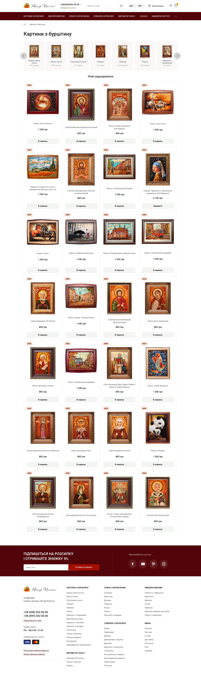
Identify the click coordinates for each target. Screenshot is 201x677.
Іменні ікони (72, 596)
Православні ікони (75, 593)
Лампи (70, 665)
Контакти (149, 643)
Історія (148, 636)
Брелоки (108, 643)
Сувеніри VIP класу (75, 658)
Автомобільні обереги (114, 654)
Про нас (148, 632)
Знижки (143, 16)
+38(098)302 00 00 (69, 4)
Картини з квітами (75, 626)
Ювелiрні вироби (56, 16)
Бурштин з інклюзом (113, 647)
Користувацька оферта (34, 654)
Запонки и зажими (112, 615)
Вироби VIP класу (126, 16)
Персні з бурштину (153, 615)
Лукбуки (148, 650)
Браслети (108, 596)
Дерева (107, 636)
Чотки (147, 604)
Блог (147, 647)
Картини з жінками (75, 622)
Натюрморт (72, 641)
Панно (69, 611)
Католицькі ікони (74, 600)
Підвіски (108, 604)
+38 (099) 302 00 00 (36, 616)
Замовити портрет (161, 16)
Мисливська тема (75, 619)
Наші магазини (155, 6)
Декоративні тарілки (113, 639)
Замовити (157, 205)
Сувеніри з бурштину (103, 16)
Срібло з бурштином (79, 16)
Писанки (108, 665)
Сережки (108, 593)
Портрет (70, 604)
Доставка (149, 639)
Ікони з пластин (74, 662)
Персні (107, 611)
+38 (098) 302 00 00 (36, 612)
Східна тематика (74, 633)
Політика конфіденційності (36, 650)
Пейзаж (70, 607)
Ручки (106, 628)
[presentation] (23, 56)
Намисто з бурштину (154, 593)
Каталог (148, 628)
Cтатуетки (108, 650)
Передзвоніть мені (68, 8)
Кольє (107, 607)
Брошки (107, 600)
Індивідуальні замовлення (79, 645)
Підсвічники (109, 662)
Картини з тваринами (76, 615)
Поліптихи (71, 630)
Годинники (109, 632)
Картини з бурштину (34, 16)
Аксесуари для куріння (114, 658)
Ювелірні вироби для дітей (157, 611)
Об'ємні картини (74, 637)
